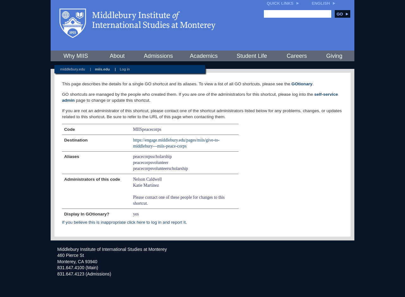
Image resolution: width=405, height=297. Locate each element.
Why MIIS (75, 56)
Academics (204, 56)
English (321, 3)
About (117, 56)
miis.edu (102, 69)
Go (342, 14)
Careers (297, 56)
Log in (125, 69)
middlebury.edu (72, 69)
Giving (334, 56)
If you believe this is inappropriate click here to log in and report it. (124, 222)
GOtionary (301, 84)
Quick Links (280, 3)
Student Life (252, 56)
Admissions (158, 56)
